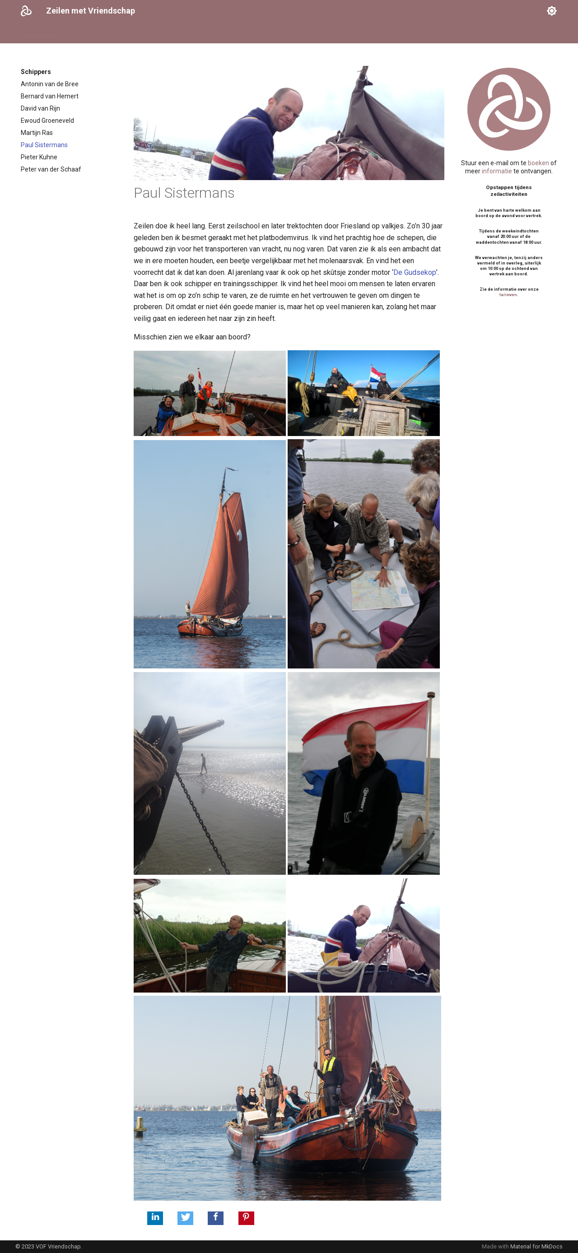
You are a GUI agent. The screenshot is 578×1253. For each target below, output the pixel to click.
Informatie (214, 33)
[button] (155, 1218)
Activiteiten (172, 33)
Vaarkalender (86, 33)
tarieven (508, 294)
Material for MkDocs (536, 1246)
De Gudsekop (414, 272)
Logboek (252, 33)
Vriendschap (38, 33)
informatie (497, 171)
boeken (538, 163)
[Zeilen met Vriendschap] (26, 11)
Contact (286, 33)
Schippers (131, 33)
